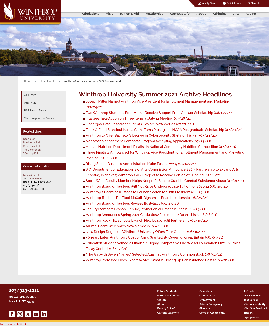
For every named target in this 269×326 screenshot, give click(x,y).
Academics (154, 13)
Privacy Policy (252, 295)
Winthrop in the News (39, 118)
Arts (236, 13)
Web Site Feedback (255, 308)
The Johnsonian (32, 149)
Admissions (90, 13)
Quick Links (234, 3)
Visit (109, 13)
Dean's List (29, 139)
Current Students (168, 312)
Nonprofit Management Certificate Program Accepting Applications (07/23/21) (148, 141)
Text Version (251, 299)
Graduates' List (31, 146)
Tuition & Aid (129, 13)
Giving (251, 13)
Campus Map (207, 295)
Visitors (161, 299)
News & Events (31, 175)
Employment (207, 299)
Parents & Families (168, 295)
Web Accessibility (254, 304)
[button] (20, 42)
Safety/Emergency (211, 304)
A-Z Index (250, 291)
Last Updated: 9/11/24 (13, 324)
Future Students (167, 291)
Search (255, 3)
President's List (31, 142)
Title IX (248, 312)
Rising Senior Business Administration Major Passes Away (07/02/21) (141, 164)
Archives (30, 102)
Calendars (205, 291)
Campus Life (180, 13)
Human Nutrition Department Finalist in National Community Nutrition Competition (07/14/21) (161, 147)
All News (30, 95)
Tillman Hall (35, 178)
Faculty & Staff (166, 308)
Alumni (161, 304)
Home (27, 81)
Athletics (219, 13)
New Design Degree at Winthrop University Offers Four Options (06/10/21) (145, 232)
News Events (47, 81)
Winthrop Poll (31, 153)
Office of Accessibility (212, 312)
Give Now (205, 308)
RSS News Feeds (35, 110)
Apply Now (209, 3)
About (201, 13)
